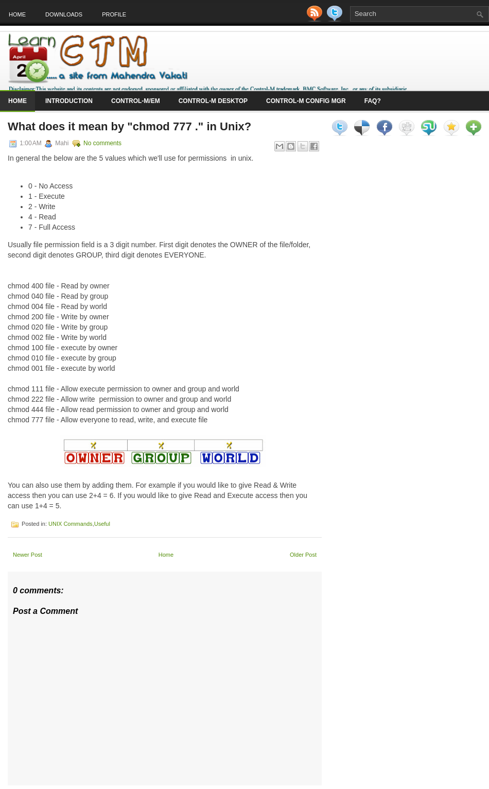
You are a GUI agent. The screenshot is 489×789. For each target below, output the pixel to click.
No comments (102, 143)
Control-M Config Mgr (306, 101)
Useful (102, 524)
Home (17, 14)
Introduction (69, 101)
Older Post (303, 555)
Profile (114, 14)
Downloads (63, 14)
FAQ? (372, 101)
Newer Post (27, 555)
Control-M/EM (135, 101)
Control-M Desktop (213, 101)
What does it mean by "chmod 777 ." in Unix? (129, 126)
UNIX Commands (70, 524)
